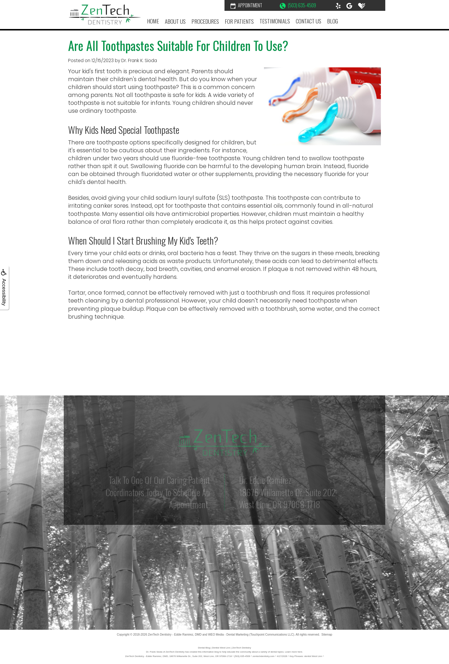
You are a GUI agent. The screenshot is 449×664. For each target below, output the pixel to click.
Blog (332, 21)
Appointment (246, 5)
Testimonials (275, 21)
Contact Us (308, 21)
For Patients (239, 21)
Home (153, 21)
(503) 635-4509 (298, 5)
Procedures (205, 21)
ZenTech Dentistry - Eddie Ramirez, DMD (174, 634)
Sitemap (327, 634)
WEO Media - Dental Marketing (228, 634)
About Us (175, 21)
